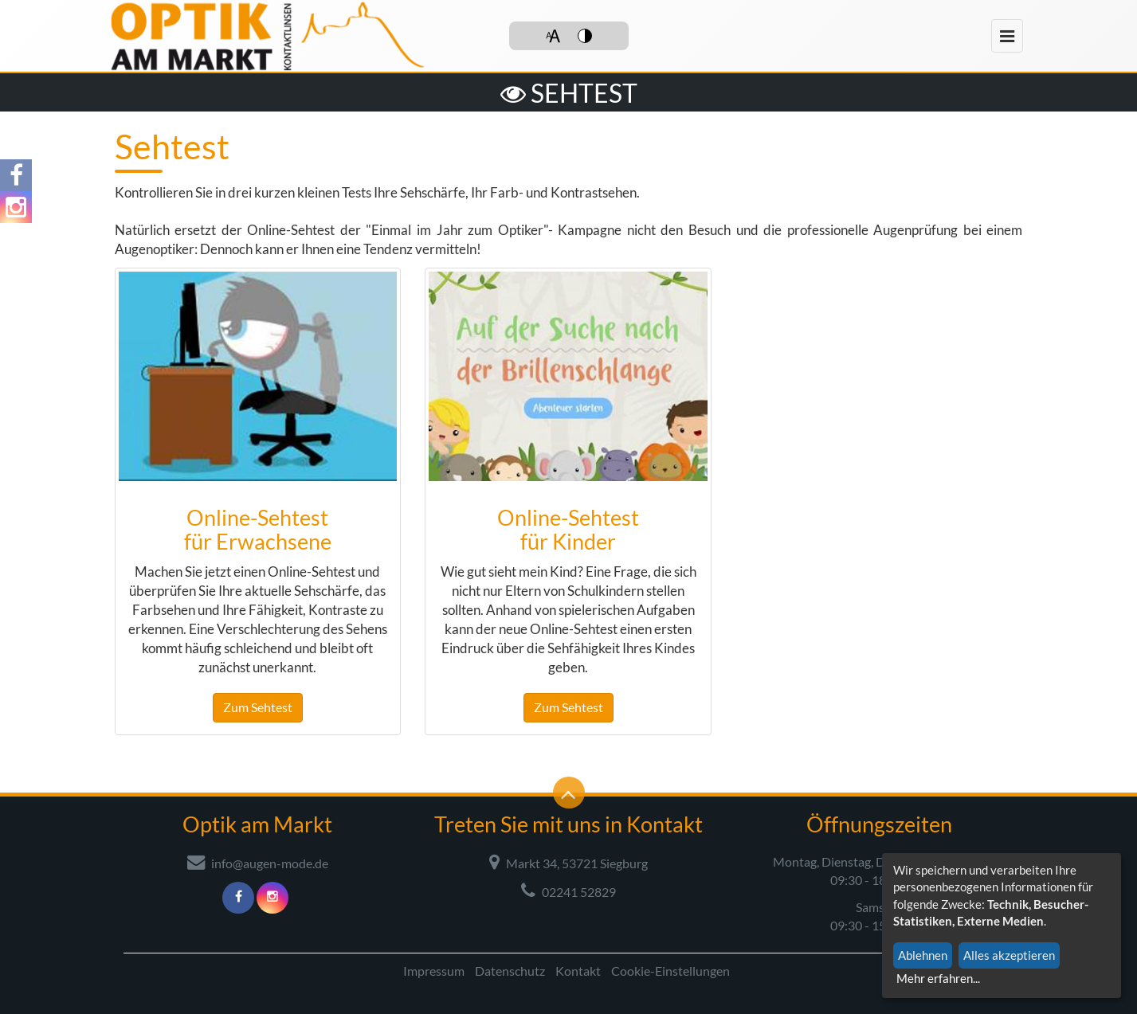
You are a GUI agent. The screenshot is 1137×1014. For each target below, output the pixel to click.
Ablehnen (922, 955)
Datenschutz (510, 970)
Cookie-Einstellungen (670, 970)
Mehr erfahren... (938, 978)
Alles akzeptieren (1009, 955)
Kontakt (578, 970)
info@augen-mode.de (257, 862)
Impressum (434, 970)
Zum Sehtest (257, 706)
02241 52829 (568, 890)
